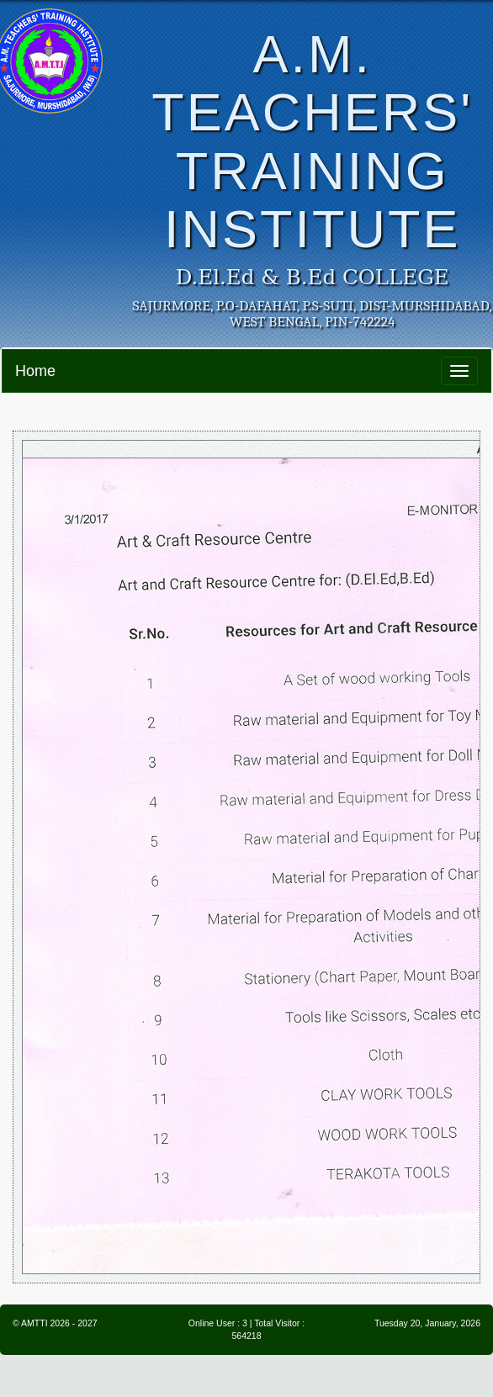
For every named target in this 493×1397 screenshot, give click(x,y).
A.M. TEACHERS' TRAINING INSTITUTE (312, 141)
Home (35, 370)
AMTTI (34, 1323)
